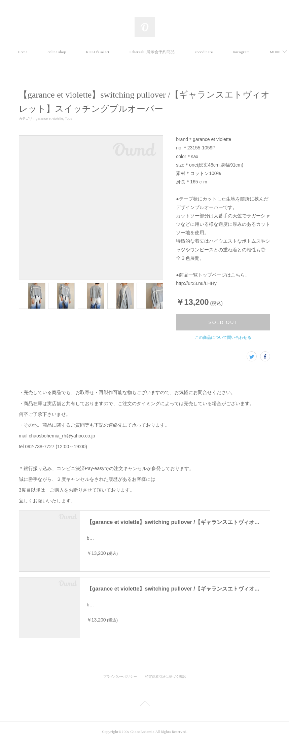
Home (52, 52)
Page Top (144, 707)
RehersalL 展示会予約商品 (182, 52)
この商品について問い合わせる (223, 337)
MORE (230, 52)
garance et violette (49, 118)
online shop (86, 52)
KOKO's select (127, 52)
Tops (68, 118)
